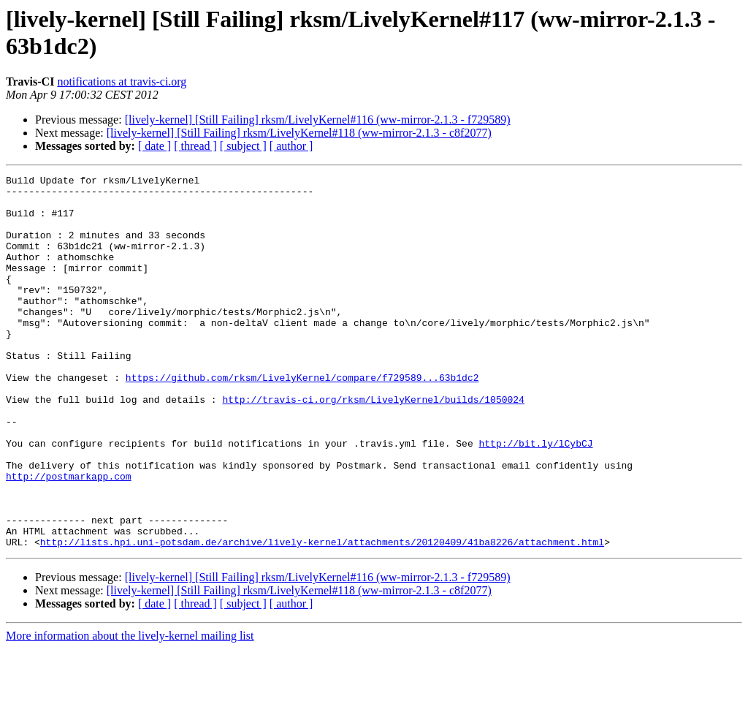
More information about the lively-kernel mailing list (129, 710)
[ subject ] (243, 146)
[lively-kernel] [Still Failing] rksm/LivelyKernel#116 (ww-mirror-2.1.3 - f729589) (318, 119)
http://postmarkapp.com (68, 537)
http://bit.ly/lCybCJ (535, 497)
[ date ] (154, 146)
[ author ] (291, 146)
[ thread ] (195, 146)
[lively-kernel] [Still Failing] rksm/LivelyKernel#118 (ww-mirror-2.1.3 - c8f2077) (299, 132)
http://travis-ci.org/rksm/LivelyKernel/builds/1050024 (373, 445)
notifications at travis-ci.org (121, 81)
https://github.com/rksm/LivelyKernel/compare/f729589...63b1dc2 (302, 418)
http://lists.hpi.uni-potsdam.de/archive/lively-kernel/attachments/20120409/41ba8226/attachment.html (322, 616)
